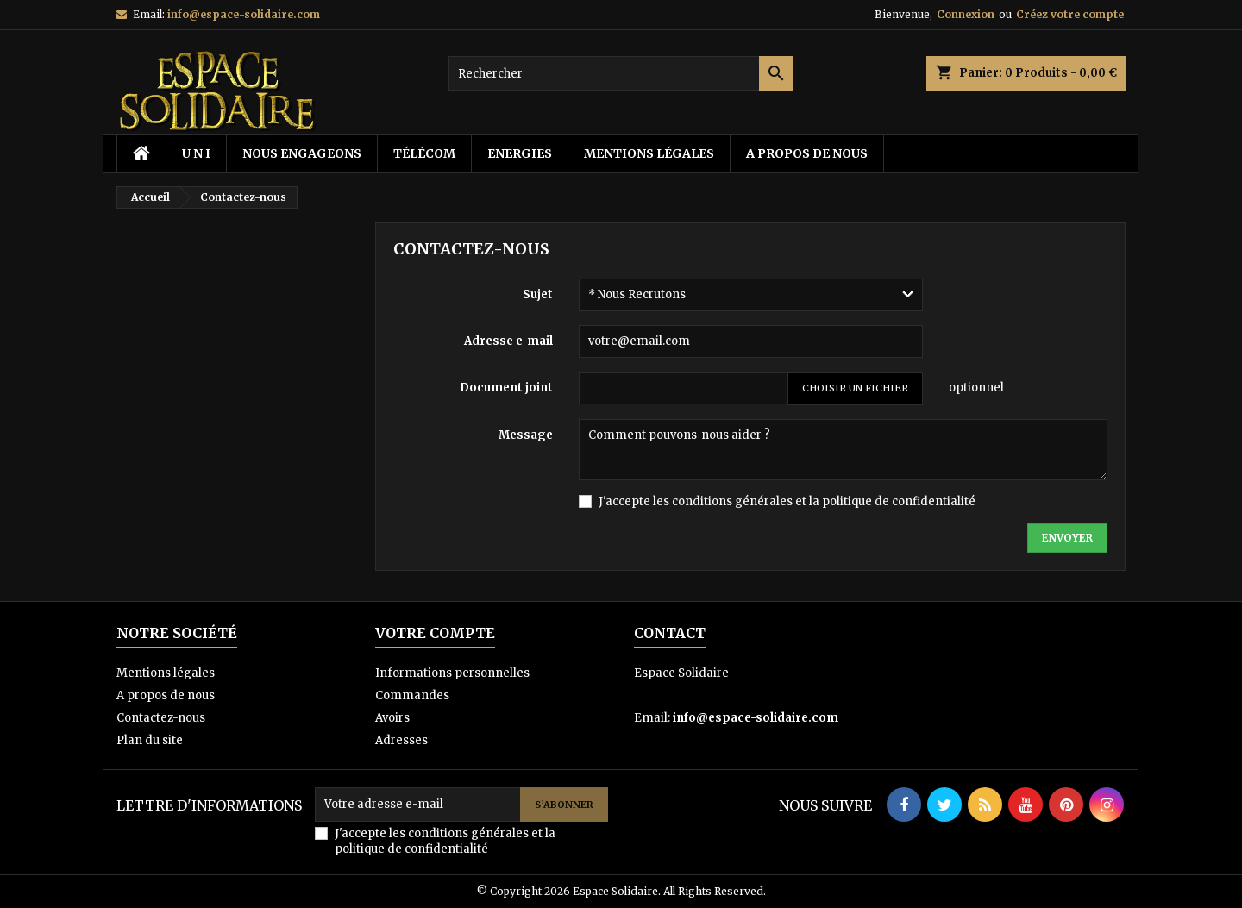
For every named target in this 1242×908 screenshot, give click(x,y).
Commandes (412, 695)
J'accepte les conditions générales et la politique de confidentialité (787, 501)
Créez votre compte (1070, 14)
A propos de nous (807, 153)
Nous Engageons (301, 153)
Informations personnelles (452, 673)
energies (519, 153)
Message (526, 435)
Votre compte (435, 633)
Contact (670, 633)
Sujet (538, 294)
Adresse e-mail (508, 341)
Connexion (965, 14)
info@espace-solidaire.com (243, 14)
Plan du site (149, 740)
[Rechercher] (621, 73)
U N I (196, 153)
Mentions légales (649, 153)
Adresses (401, 740)
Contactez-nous (160, 718)
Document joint (506, 387)
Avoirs (392, 718)
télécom (424, 153)
